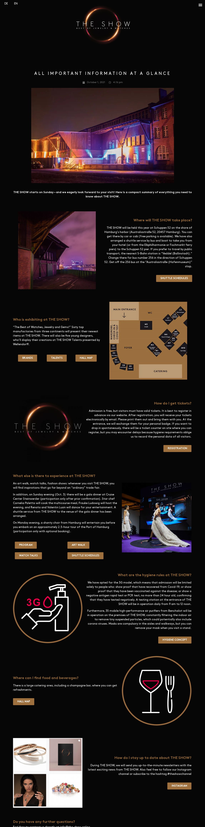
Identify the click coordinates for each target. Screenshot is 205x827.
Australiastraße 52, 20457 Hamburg (155, 232)
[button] (200, 5)
